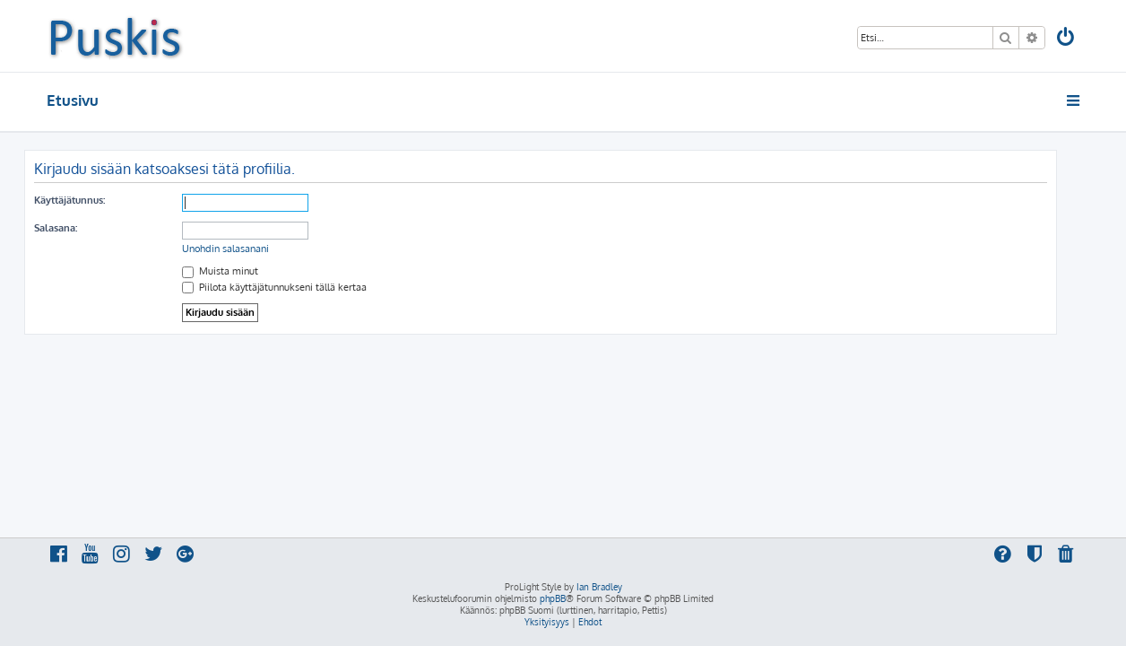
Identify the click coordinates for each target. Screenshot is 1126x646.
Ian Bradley (599, 586)
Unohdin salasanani (247, 248)
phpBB (553, 598)
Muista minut (242, 271)
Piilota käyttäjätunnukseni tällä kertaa (296, 287)
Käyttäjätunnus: (91, 200)
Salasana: (78, 228)
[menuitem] (1066, 39)
